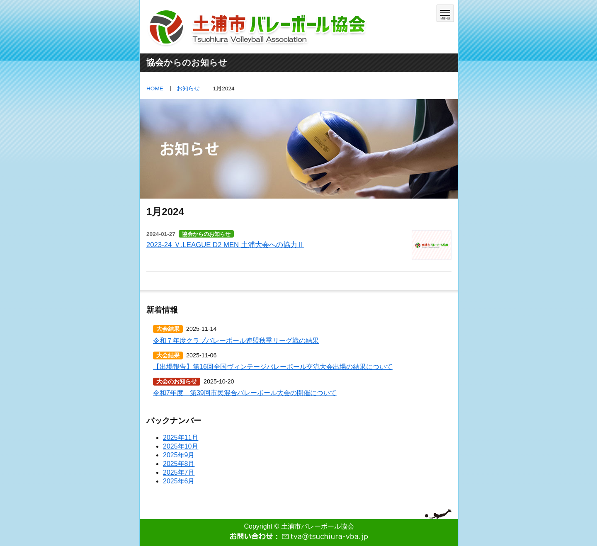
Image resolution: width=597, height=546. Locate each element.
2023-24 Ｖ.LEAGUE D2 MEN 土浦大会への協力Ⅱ (225, 245)
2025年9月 (179, 455)
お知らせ (188, 88)
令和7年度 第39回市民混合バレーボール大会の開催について (245, 392)
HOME (154, 88)
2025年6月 (179, 481)
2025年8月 (179, 463)
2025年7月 (179, 472)
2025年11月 (180, 437)
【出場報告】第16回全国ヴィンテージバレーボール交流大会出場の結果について (273, 366)
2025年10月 (180, 446)
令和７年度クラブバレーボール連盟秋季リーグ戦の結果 (236, 340)
